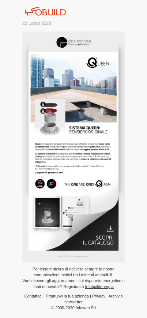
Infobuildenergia (99, 286)
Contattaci (33, 296)
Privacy (98, 296)
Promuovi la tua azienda (67, 296)
